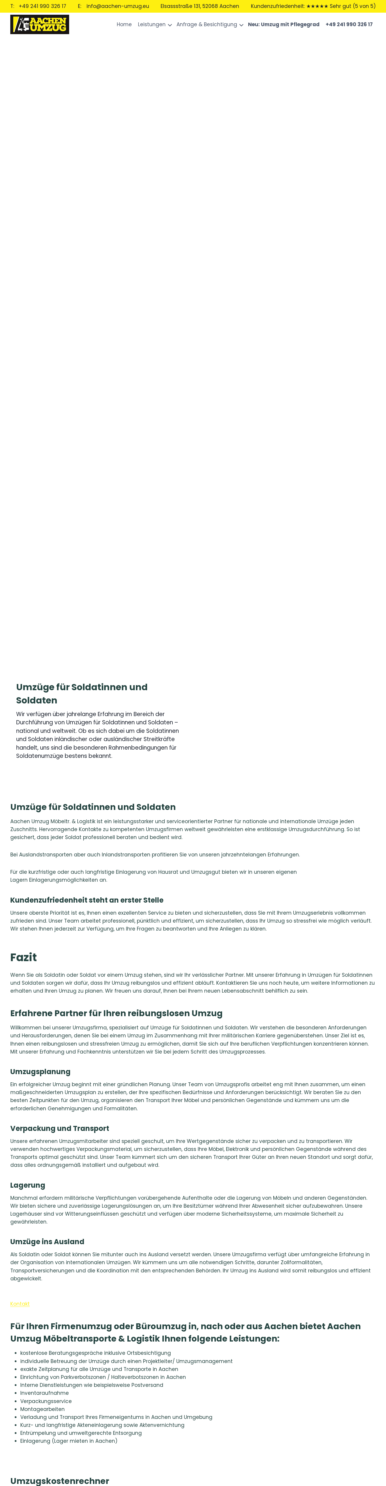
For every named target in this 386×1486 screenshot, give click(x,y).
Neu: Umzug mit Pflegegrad (284, 24)
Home (124, 24)
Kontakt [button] (20, 1303)
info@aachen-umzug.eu (117, 6)
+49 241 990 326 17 (42, 6)
